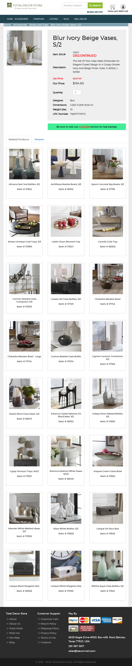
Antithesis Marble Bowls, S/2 (66, 184)
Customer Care (49, 619)
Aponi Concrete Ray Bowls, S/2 (107, 184)
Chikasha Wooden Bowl (107, 299)
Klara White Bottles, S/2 (66, 528)
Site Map (14, 637)
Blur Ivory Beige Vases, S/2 (66, 24)
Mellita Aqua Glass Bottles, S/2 (108, 586)
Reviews (39, 139)
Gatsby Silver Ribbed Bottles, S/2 (107, 415)
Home (10, 19)
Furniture (41, 19)
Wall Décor (82, 19)
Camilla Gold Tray (107, 241)
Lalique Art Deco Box (107, 528)
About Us (14, 623)
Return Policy (48, 623)
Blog (12, 642)
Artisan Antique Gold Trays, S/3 (24, 241)
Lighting (56, 19)
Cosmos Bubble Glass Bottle (66, 356)
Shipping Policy (50, 628)
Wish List (14, 633)
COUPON (84, 126)
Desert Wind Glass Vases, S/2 (24, 413)
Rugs (68, 19)
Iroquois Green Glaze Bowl (108, 471)
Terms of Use (48, 637)
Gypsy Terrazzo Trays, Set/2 (24, 471)
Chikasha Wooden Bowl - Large (24, 356)
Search (95, 5)
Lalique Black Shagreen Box (24, 586)
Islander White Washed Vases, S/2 (24, 530)
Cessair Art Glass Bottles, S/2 (66, 299)
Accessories (23, 19)
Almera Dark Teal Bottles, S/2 (24, 184)
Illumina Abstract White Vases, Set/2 (66, 472)
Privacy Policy (48, 633)
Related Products (19, 139)
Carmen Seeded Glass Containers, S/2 (24, 300)
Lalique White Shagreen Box (66, 586)
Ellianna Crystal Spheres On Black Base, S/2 (66, 415)
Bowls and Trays (39, 24)
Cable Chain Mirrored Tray (66, 241)
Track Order (16, 628)
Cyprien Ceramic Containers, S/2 (107, 358)
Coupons (46, 642)
